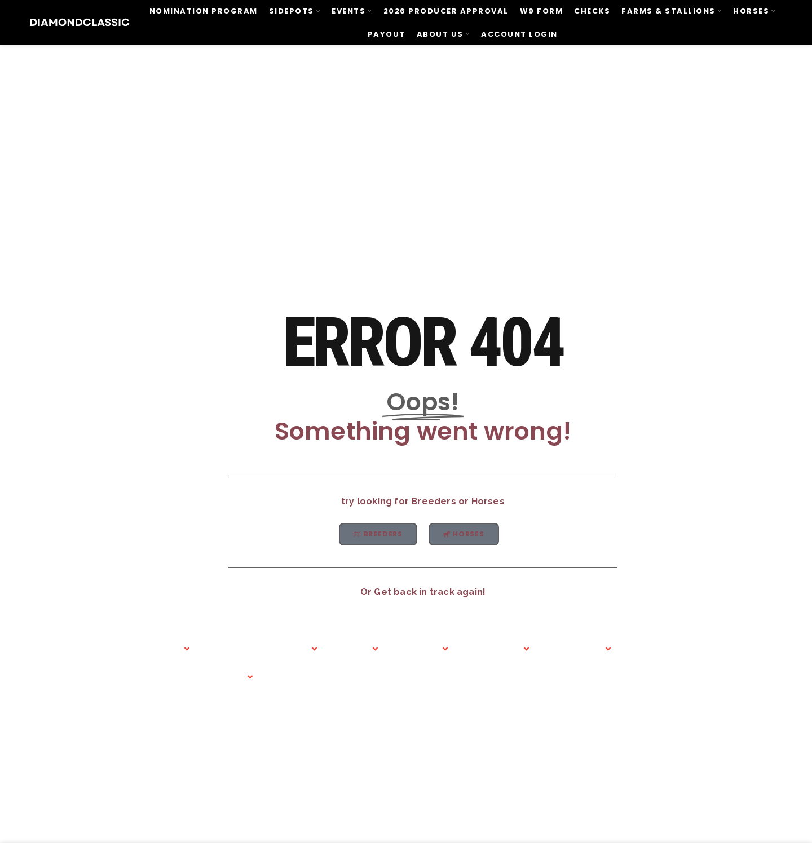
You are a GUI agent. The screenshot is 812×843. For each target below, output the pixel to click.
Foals (373, 638)
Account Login (776, 638)
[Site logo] (79, 22)
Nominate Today (593, 638)
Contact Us (520, 638)
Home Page (63, 638)
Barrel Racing (248, 652)
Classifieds (443, 638)
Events (186, 638)
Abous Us (124, 638)
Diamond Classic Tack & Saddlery (686, 638)
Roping (313, 638)
